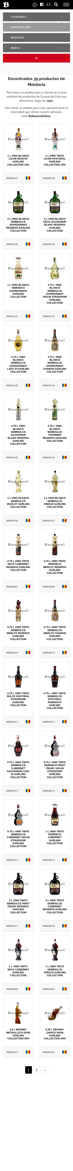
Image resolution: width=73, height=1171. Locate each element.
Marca (15, 47)
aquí (50, 100)
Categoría (18, 16)
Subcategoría (21, 27)
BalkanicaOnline (40, 116)
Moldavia (18, 37)
